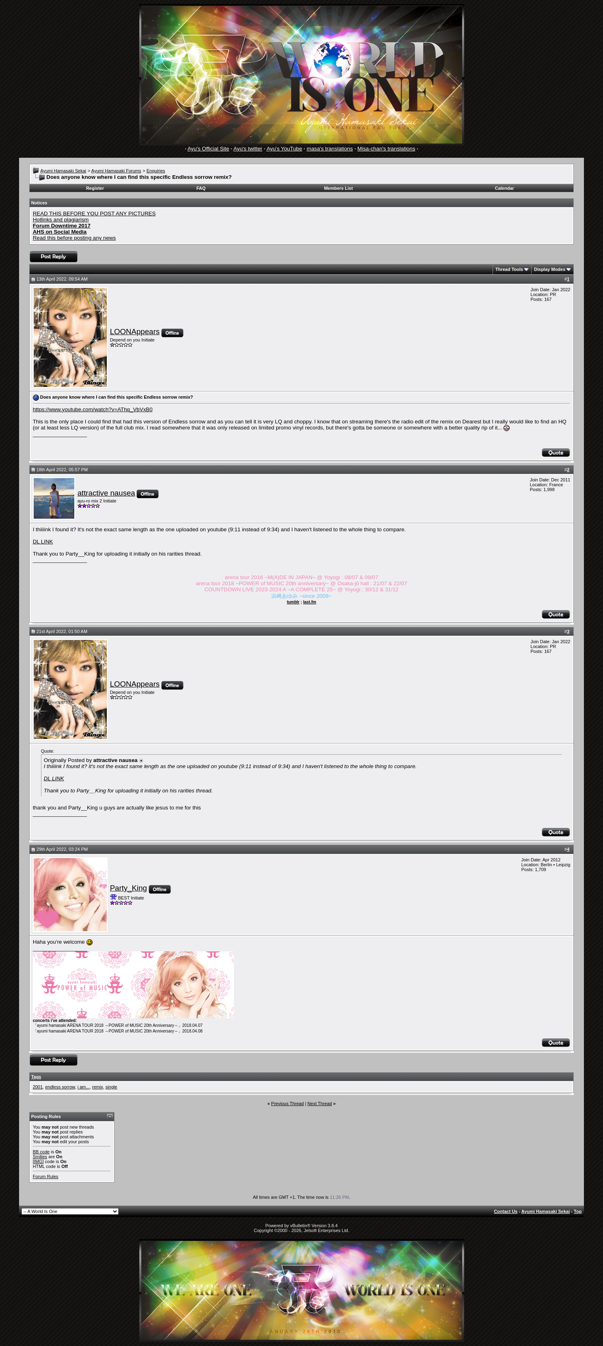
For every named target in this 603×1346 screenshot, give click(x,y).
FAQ (201, 188)
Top (577, 1211)
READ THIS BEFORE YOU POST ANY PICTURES (94, 213)
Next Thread (319, 1103)
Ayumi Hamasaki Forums (116, 170)
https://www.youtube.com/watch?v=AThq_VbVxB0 (93, 409)
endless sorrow (60, 1086)
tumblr (293, 602)
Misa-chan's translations (386, 149)
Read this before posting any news (74, 238)
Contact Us (505, 1211)
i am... (84, 1086)
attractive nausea (106, 493)
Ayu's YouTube (284, 149)
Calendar (504, 188)
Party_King (128, 888)
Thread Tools (509, 269)
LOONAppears (135, 331)
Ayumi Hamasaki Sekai (63, 170)
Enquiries (156, 170)
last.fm (309, 602)
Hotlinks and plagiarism (61, 220)
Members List (338, 188)
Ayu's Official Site (208, 149)
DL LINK (43, 542)
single (111, 1086)
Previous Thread (287, 1103)
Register (95, 188)
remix (97, 1086)
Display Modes (549, 269)
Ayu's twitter (247, 149)
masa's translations (330, 149)
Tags (36, 1076)
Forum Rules (45, 1176)
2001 (38, 1086)
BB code (41, 1151)
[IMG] (38, 1161)
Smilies (40, 1156)
